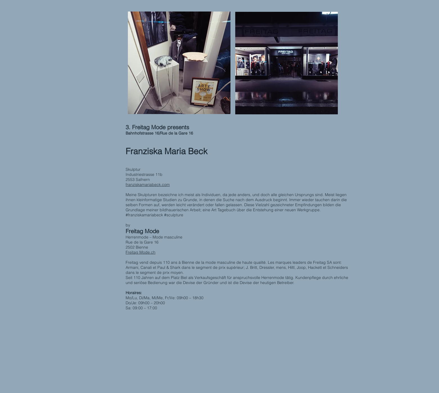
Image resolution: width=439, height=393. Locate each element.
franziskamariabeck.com (148, 184)
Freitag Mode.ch (140, 252)
